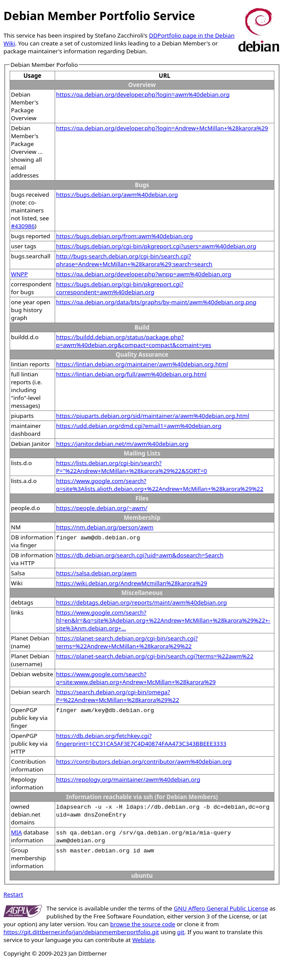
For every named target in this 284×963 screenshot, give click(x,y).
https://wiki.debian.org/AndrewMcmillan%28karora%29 (131, 583)
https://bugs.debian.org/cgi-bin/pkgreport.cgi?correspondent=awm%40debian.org (119, 288)
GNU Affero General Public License (221, 908)
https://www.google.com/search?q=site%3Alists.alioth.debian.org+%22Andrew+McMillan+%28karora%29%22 (159, 485)
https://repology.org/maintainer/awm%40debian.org (128, 779)
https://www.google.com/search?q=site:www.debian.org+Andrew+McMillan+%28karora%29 (136, 678)
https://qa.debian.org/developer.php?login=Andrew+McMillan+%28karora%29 (162, 128)
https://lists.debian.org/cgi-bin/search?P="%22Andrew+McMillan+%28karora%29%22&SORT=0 (131, 467)
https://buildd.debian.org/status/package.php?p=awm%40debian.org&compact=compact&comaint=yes (133, 341)
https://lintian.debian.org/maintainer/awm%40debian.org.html (142, 364)
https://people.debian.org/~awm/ (101, 508)
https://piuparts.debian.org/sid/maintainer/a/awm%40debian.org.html (152, 416)
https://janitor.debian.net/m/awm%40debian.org (122, 444)
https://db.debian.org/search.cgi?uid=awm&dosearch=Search (140, 555)
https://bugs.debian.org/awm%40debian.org (117, 194)
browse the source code (142, 924)
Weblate (143, 940)
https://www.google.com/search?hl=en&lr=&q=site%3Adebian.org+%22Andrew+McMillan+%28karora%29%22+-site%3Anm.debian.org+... (163, 620)
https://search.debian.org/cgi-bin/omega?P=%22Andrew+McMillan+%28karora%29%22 (117, 696)
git (180, 932)
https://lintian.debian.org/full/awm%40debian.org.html (131, 374)
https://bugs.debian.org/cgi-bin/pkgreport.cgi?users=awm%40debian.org (156, 246)
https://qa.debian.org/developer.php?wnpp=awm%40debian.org (143, 274)
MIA (16, 832)
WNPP (19, 274)
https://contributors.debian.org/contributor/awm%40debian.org (144, 761)
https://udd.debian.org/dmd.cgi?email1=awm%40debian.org (138, 426)
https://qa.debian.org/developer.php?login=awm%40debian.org (143, 94)
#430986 (23, 226)
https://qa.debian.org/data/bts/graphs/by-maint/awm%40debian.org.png (156, 302)
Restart (13, 894)
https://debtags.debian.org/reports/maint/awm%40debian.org (141, 602)
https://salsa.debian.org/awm (96, 573)
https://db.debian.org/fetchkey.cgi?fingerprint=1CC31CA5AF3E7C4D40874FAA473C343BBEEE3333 (141, 739)
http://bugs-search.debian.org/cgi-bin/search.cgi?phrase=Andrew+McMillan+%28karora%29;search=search (134, 260)
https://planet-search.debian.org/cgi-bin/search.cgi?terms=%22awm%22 (154, 656)
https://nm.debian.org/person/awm (105, 527)
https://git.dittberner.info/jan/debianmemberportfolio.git (81, 932)
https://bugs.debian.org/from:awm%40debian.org (124, 236)
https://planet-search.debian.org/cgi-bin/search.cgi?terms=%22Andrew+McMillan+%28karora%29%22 (127, 642)
